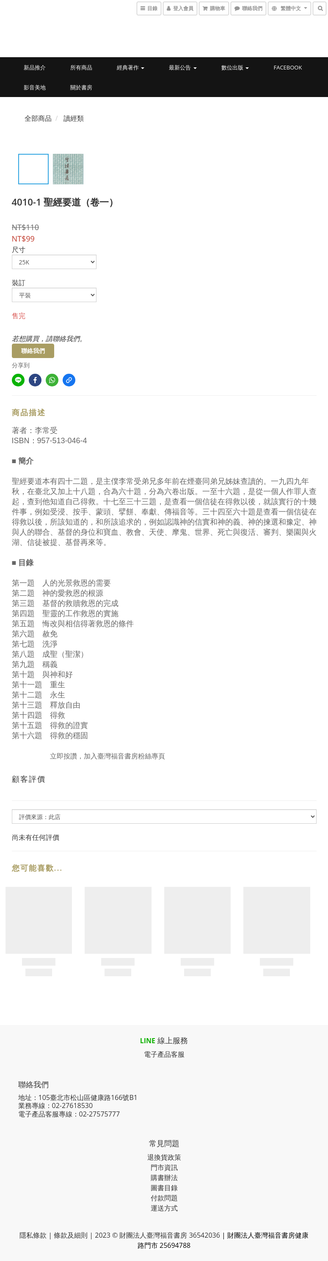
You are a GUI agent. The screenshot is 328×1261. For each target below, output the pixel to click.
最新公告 (182, 67)
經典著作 (130, 67)
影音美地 (35, 87)
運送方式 (164, 1208)
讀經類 (73, 118)
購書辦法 (164, 1177)
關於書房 (81, 87)
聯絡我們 (33, 351)
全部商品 (38, 118)
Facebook (287, 67)
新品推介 (35, 67)
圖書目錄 (164, 1187)
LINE (147, 1040)
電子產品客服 (164, 1054)
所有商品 (81, 67)
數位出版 (235, 67)
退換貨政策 (164, 1157)
